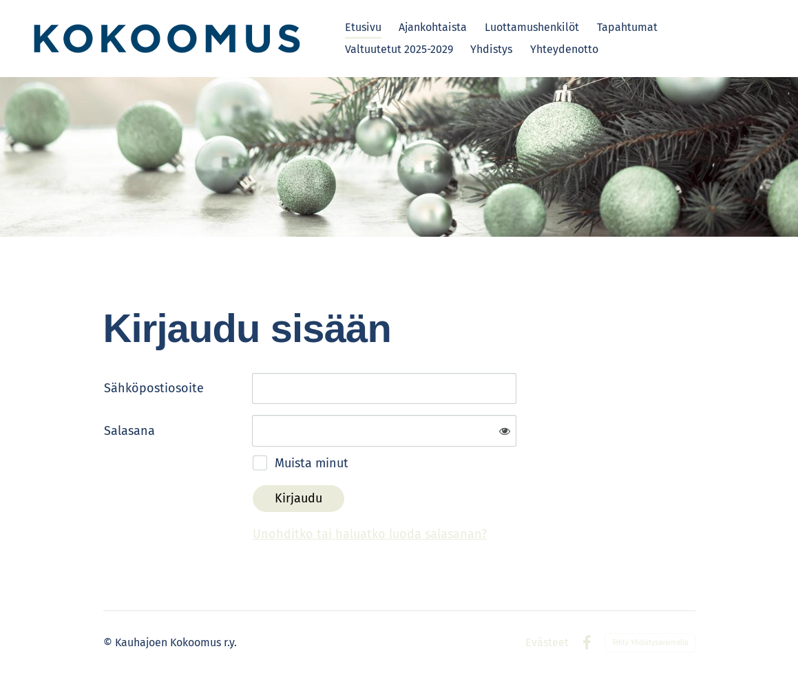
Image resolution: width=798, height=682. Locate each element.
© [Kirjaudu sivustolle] (109, 642)
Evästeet (547, 642)
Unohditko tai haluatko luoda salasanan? (370, 534)
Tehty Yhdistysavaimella (650, 643)
